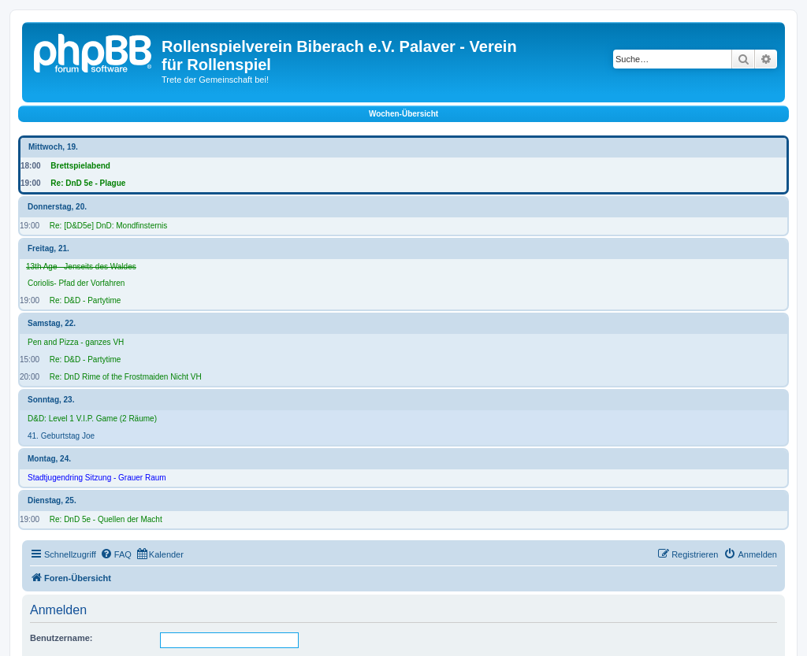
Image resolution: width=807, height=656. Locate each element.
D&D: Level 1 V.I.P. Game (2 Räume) (92, 418)
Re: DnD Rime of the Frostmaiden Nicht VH (126, 376)
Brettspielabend (80, 165)
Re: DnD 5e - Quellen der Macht (106, 519)
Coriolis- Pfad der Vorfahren (76, 283)
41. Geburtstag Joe (61, 436)
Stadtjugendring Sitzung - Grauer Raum (97, 477)
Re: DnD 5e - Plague (87, 183)
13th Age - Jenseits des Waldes (81, 266)
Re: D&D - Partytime (85, 300)
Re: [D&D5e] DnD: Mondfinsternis (109, 225)
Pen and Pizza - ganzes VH (76, 342)
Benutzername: (61, 638)
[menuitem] (116, 554)
